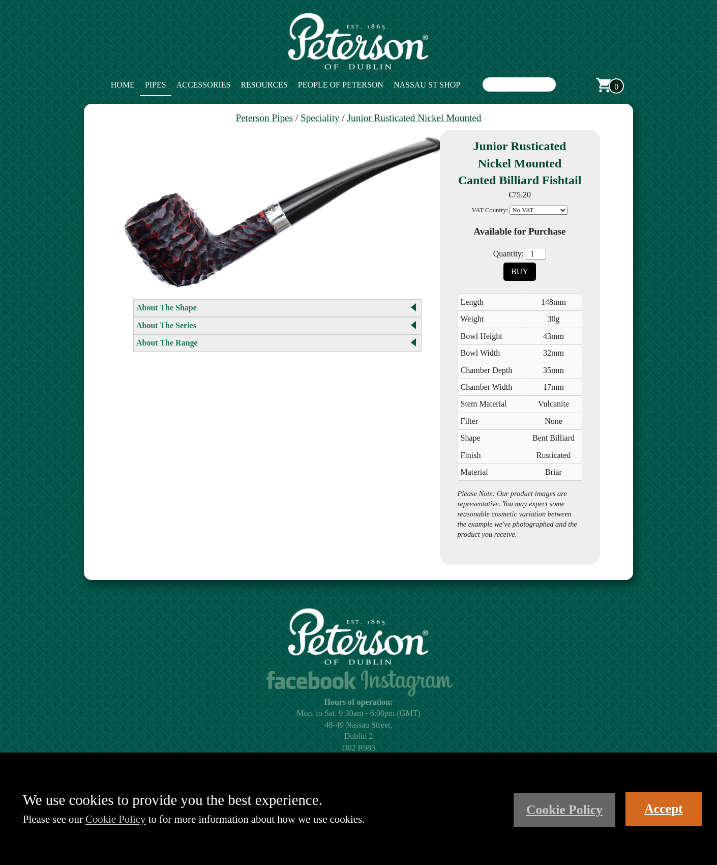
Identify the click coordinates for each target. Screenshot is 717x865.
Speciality (320, 117)
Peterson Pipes (264, 117)
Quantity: (508, 253)
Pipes (155, 84)
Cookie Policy (115, 819)
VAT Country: (490, 210)
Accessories (203, 84)
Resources (264, 84)
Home (123, 84)
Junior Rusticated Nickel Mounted (414, 117)
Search (566, 85)
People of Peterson (340, 84)
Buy (519, 271)
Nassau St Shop (427, 84)
